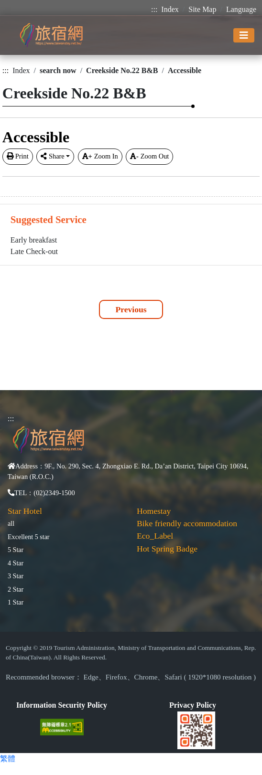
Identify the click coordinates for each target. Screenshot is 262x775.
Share (53, 156)
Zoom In (100, 156)
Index (169, 9)
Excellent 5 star (29, 537)
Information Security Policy (61, 705)
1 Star (15, 602)
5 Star (15, 549)
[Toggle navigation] (243, 35)
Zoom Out (149, 156)
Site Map (202, 9)
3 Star (15, 576)
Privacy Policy (192, 705)
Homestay (154, 511)
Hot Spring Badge (167, 548)
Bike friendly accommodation (187, 523)
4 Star (15, 563)
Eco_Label (155, 536)
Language (241, 9)
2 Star (15, 589)
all (11, 523)
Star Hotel (25, 511)
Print (18, 156)
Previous (130, 309)
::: (154, 9)
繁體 (7, 758)
